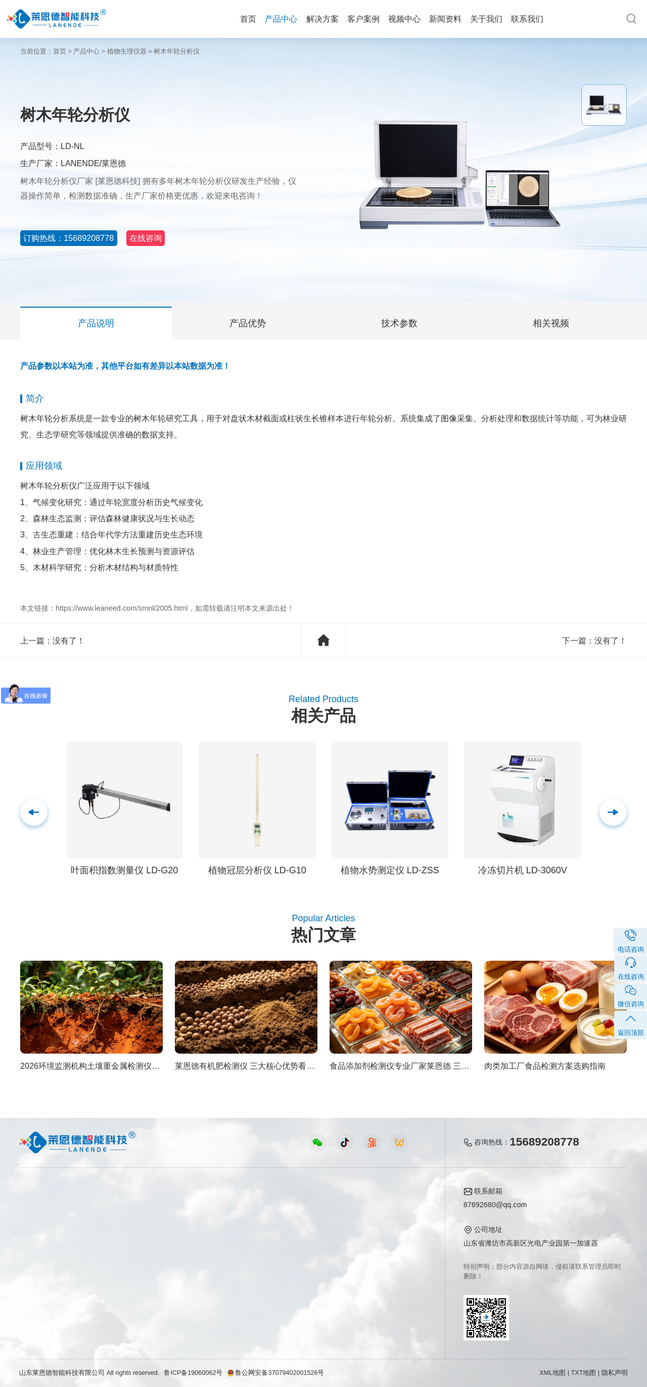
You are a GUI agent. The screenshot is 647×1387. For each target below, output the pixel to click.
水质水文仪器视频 (224, 1239)
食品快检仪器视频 (224, 1223)
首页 (248, 18)
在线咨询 (177, 237)
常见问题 (309, 1239)
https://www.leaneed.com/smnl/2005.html (122, 608)
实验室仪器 (37, 1270)
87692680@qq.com (495, 1205)
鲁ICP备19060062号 (193, 1372)
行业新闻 (309, 1223)
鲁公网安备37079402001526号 (275, 1372)
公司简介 (383, 1208)
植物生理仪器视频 (224, 1254)
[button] (613, 812)
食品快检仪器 (40, 1208)
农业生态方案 (125, 1208)
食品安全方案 (125, 1223)
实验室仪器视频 (221, 1270)
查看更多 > (36, 1301)
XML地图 (552, 1372)
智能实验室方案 (129, 1270)
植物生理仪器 (127, 51)
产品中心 (281, 18)
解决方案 (322, 18)
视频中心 (404, 18)
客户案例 (363, 18)
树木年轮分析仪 (177, 51)
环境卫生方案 (125, 1285)
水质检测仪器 (40, 1239)
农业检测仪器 (40, 1223)
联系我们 (527, 18)
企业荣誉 (383, 1239)
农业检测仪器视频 (224, 1208)
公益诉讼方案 (125, 1301)
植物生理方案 (125, 1254)
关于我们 (486, 18)
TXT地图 (583, 1372)
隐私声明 (615, 1372)
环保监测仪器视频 (224, 1285)
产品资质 (383, 1223)
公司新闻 (309, 1208)
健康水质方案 (125, 1239)
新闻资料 (445, 18)
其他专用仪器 (40, 1285)
